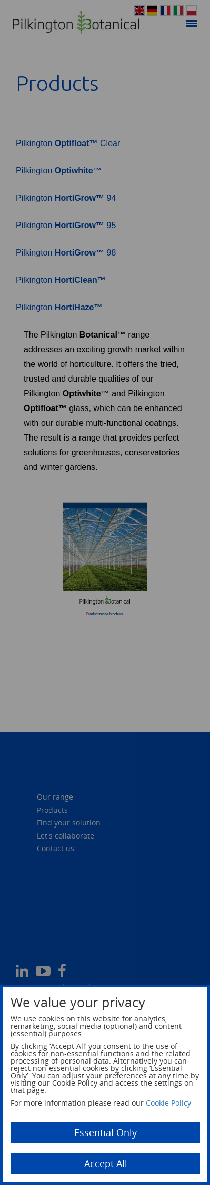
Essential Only (105, 1132)
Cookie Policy (168, 1103)
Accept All (105, 1163)
